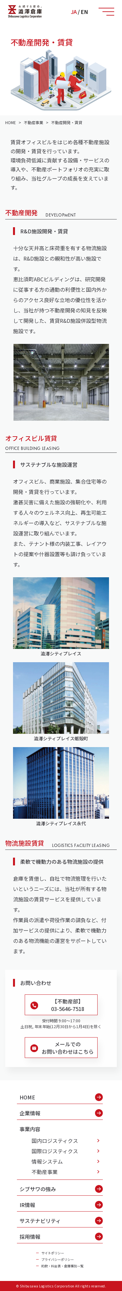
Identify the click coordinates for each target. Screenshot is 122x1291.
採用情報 (61, 1236)
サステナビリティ (61, 1221)
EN (84, 12)
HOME (61, 1097)
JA (74, 12)
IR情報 (61, 1205)
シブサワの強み (61, 1189)
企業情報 (61, 1113)
